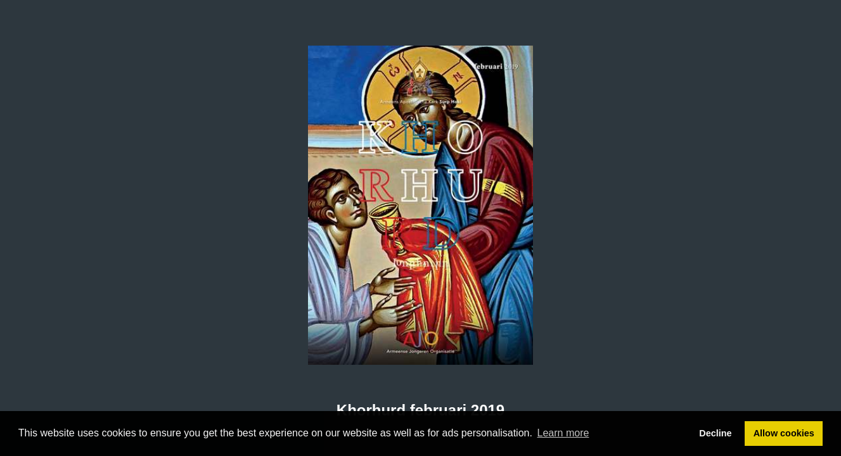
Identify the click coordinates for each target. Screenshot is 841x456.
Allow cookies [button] (784, 433)
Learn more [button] (563, 433)
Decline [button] (715, 433)
